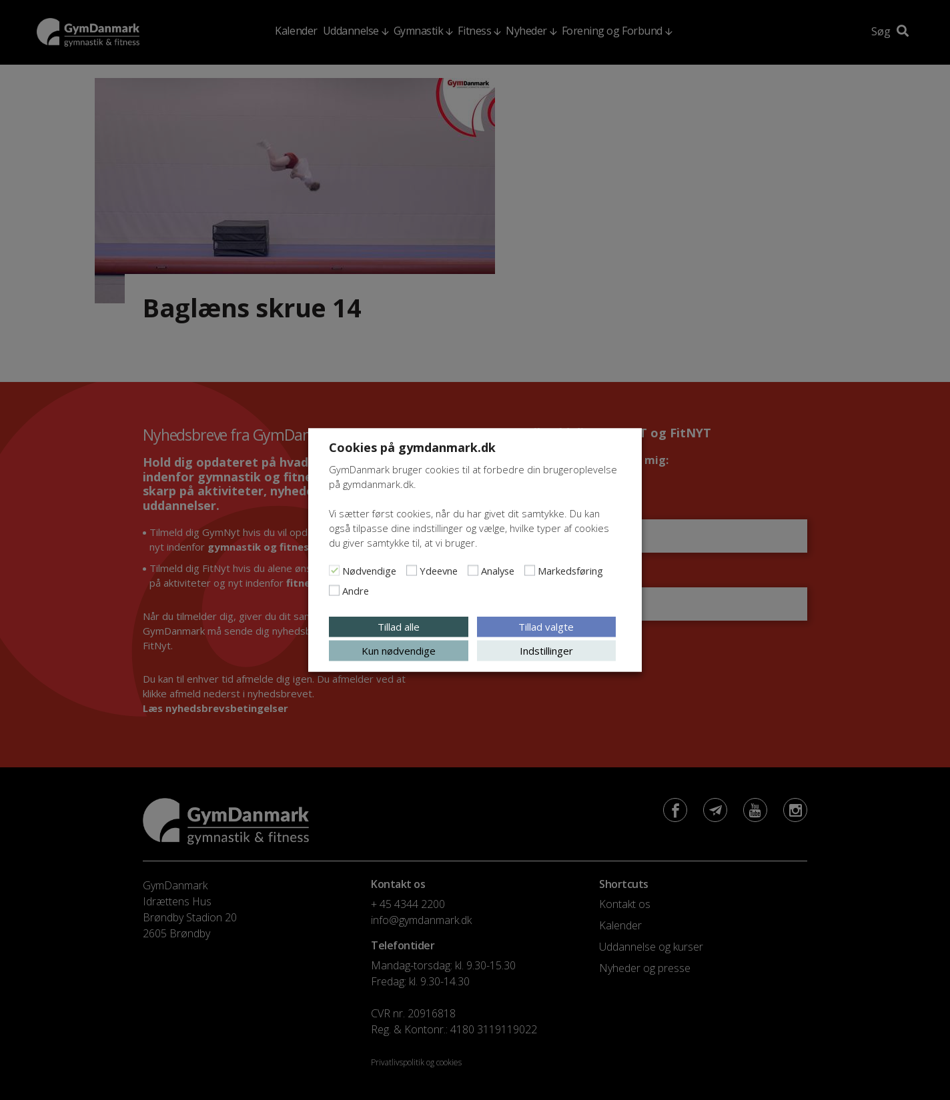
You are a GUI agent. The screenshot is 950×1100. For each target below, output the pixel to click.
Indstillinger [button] (546, 650)
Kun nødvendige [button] (399, 650)
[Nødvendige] (334, 570)
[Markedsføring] (529, 570)
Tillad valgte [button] (546, 626)
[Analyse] (473, 570)
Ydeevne (439, 570)
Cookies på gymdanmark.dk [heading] (412, 447)
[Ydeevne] (411, 570)
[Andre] (334, 590)
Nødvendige (369, 570)
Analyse (497, 570)
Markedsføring (570, 570)
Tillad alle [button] (399, 626)
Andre (355, 590)
